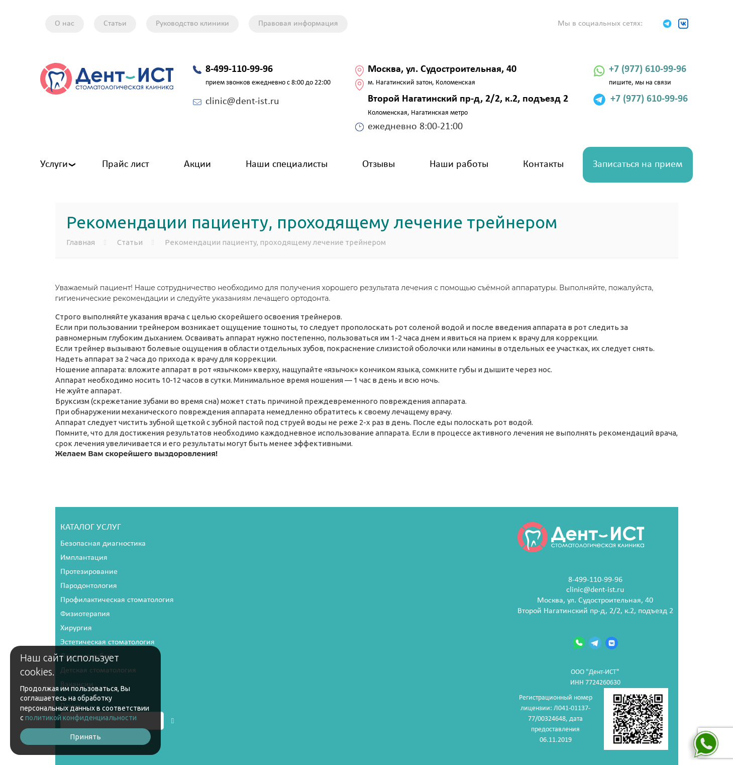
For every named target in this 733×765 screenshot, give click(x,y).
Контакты (543, 164)
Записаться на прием (638, 164)
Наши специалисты (287, 164)
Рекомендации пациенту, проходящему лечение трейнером (275, 242)
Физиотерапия (85, 614)
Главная (80, 242)
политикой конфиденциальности (81, 718)
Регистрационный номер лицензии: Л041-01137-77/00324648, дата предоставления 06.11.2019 (593, 719)
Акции (197, 164)
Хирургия (76, 628)
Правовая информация (298, 24)
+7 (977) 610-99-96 (647, 69)
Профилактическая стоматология (117, 600)
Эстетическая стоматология (107, 642)
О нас (64, 24)
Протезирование (89, 572)
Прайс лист (125, 164)
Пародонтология (88, 586)
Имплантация (84, 558)
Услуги (54, 164)
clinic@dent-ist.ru (595, 590)
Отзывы (378, 164)
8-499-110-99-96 (595, 580)
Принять (85, 736)
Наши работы (459, 164)
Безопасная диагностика (103, 544)
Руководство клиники (192, 24)
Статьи (115, 24)
